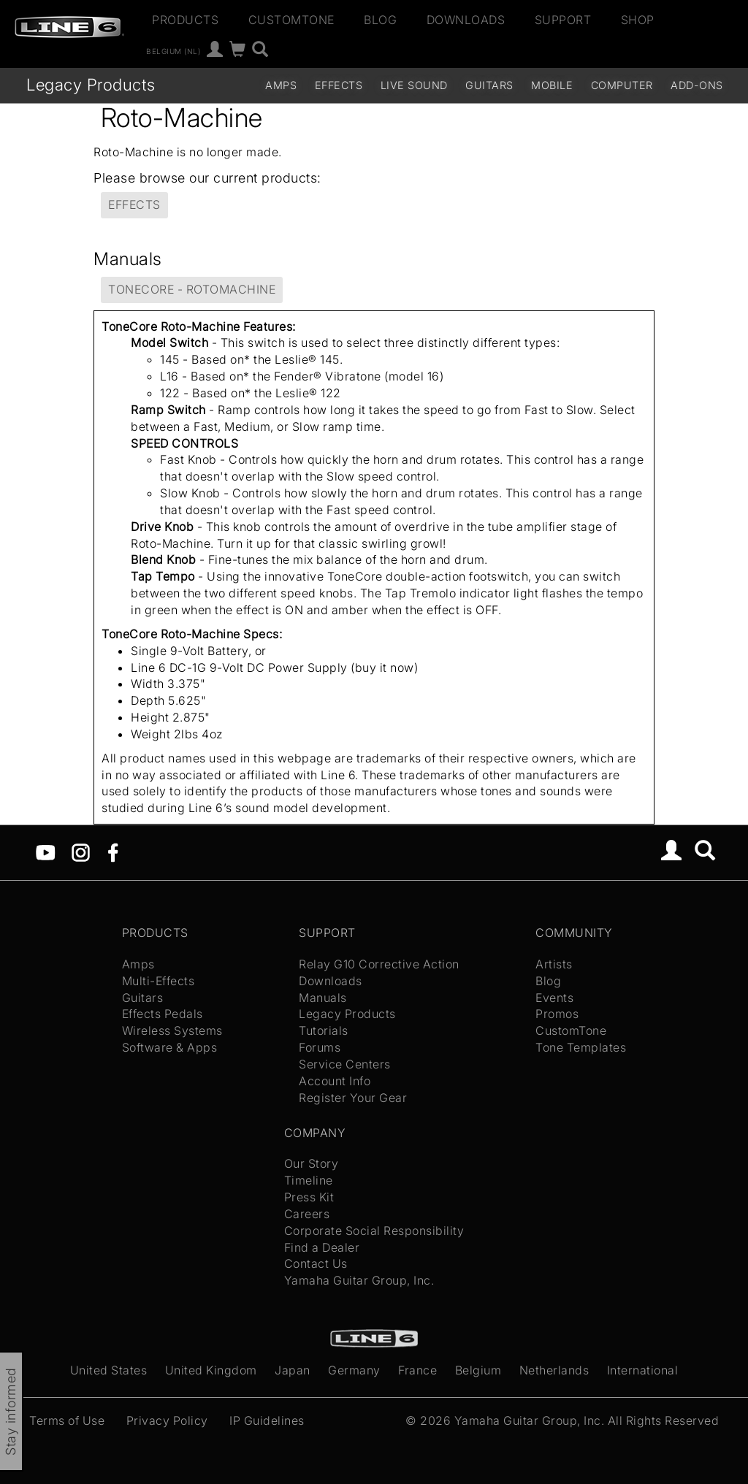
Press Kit (309, 1197)
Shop (637, 19)
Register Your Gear (353, 1097)
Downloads (466, 19)
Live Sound (414, 85)
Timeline (308, 1180)
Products (185, 19)
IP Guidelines (267, 1420)
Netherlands (554, 1370)
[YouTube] (45, 851)
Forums (319, 1047)
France (417, 1370)
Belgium (478, 1370)
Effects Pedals (162, 1013)
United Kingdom (211, 1370)
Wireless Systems (172, 1030)
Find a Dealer (322, 1247)
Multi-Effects (158, 981)
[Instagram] (80, 851)
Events (554, 997)
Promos (557, 1013)
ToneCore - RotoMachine (191, 289)
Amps (281, 85)
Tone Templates (580, 1047)
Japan (292, 1370)
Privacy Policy (167, 1420)
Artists (554, 964)
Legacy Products (91, 84)
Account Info (334, 1081)
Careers (307, 1213)
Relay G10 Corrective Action (379, 964)
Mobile (552, 85)
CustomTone (291, 19)
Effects (339, 85)
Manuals (323, 997)
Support (563, 19)
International (643, 1370)
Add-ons (697, 85)
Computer (622, 85)
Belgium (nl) (173, 51)
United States (109, 1370)
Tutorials (323, 1030)
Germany (354, 1370)
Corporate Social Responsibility (374, 1230)
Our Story (311, 1163)
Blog (380, 19)
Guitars (489, 85)
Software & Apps (170, 1047)
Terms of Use (66, 1420)
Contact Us (316, 1263)
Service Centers (345, 1064)
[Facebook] (113, 851)
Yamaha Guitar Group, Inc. (359, 1280)
